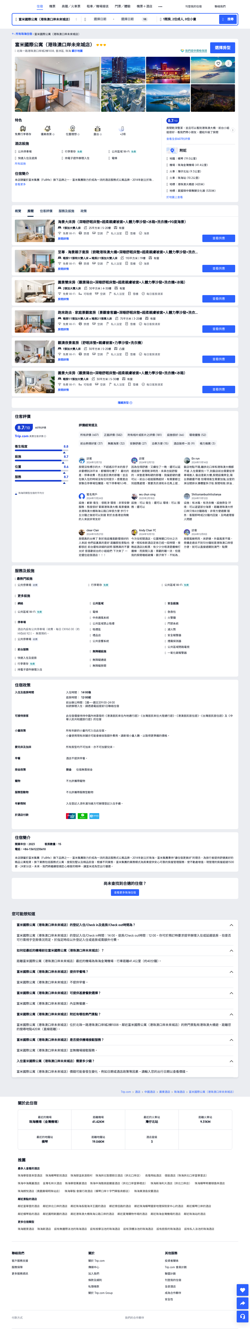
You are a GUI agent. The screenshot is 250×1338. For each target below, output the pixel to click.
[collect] (242, 1290)
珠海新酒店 (44, 1229)
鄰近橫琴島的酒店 (29, 1214)
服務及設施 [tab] (66, 211)
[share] (242, 1303)
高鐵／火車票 (71, 6)
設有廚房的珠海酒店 (168, 1229)
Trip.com (126, 1091)
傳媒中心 (93, 1267)
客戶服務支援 (20, 1260)
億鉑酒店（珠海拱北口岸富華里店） (186, 1175)
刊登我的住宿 (173, 1280)
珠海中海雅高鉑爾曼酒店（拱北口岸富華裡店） (118, 1183)
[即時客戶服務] (242, 1316)
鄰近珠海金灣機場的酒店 (166, 1214)
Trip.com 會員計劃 (176, 1267)
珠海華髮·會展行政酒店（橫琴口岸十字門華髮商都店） (98, 1191)
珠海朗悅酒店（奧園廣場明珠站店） (40, 1191)
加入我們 (93, 1273)
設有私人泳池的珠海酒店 (199, 1229)
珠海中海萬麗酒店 (29, 1183)
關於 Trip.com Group (100, 1293)
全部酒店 (170, 1286)
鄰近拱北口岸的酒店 (55, 1206)
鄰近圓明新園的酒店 (55, 1214)
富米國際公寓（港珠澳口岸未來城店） (55, 45)
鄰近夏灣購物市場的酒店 (132, 1214)
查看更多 (20, 184)
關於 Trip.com (96, 1260)
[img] (57, 84)
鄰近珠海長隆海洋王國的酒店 (88, 1206)
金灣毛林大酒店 (52, 1183)
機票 (52, 6)
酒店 (137, 1091)
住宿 (40, 6)
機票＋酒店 (144, 6)
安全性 (169, 1299)
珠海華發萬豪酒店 (76, 1183)
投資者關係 (172, 1260)
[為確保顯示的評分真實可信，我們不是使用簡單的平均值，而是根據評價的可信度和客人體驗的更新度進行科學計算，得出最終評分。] (45, 436)
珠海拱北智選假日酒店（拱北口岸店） (119, 1175)
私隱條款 (93, 1286)
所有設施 (20, 163)
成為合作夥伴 (173, 1293)
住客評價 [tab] (46, 211)
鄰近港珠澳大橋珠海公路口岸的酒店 (92, 1214)
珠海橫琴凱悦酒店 (56, 1175)
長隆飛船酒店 (153, 1175)
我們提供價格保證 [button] (196, 50)
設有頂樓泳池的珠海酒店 (138, 1229)
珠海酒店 (179, 1091)
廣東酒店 (164, 1091)
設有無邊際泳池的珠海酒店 (70, 1229)
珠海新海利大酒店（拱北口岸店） (171, 1183)
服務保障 (17, 1267)
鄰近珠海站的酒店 (195, 1214)
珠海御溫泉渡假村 (81, 1175)
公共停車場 (24, 584)
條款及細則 (95, 1280)
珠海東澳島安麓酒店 (146, 1191)
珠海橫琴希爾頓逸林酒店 (210, 1183)
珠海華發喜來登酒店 (30, 1175)
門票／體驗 (122, 6)
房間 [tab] (30, 211)
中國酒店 (149, 1091)
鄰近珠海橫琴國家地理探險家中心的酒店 (158, 1206)
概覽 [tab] (18, 211)
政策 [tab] (83, 211)
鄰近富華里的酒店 (29, 1206)
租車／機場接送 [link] (98, 6)
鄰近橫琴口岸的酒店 (199, 1206)
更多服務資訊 (20, 1273)
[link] (193, 6)
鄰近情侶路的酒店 (120, 1206)
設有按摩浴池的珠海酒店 (105, 1229)
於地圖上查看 (174, 197)
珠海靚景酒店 (26, 1229)
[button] (161, 7)
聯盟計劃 (170, 1273)
